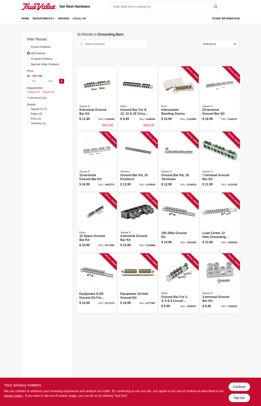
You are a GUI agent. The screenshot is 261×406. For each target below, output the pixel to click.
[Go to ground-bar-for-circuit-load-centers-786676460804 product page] (179, 283)
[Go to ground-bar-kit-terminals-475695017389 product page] (179, 161)
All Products (38, 53)
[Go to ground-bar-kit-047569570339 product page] (97, 161)
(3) (36, 113)
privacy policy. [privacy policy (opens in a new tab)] (13, 395)
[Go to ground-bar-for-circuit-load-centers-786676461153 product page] (138, 99)
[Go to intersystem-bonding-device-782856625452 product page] (179, 99)
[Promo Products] (28, 46)
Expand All (48, 92)
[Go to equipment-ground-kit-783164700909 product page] (138, 283)
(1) (36, 118)
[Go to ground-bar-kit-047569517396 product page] (220, 99)
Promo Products (41, 47)
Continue (239, 386)
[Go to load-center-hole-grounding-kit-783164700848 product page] (220, 222)
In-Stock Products (42, 59)
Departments (42, 18)
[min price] (34, 81)
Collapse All (33, 92)
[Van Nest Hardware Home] (39, 6)
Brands (63, 18)
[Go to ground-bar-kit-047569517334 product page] (97, 99)
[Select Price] (61, 81)
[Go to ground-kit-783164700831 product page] (179, 222)
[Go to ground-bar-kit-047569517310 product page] (138, 222)
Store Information (226, 18)
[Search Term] (164, 7)
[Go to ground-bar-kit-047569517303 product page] (220, 283)
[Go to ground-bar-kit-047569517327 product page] (220, 161)
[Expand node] (28, 97)
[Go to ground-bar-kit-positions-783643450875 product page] (138, 161)
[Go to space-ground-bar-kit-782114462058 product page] (97, 222)
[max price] (50, 81)
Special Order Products (45, 64)
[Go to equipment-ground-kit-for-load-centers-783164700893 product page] (97, 283)
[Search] (216, 6)
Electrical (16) (38, 97)
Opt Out (239, 398)
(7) (39, 109)
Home (25, 18)
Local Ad (79, 18)
